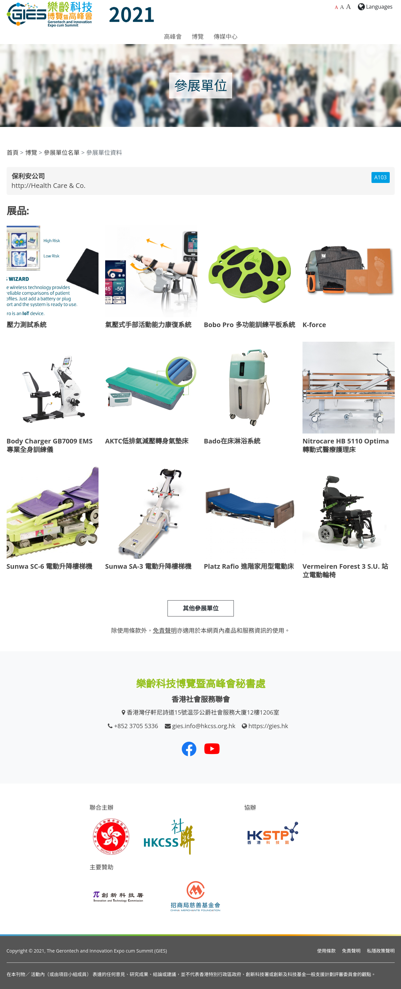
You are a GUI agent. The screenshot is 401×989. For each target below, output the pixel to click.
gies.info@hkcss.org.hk (203, 726)
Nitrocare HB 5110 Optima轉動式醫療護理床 (345, 445)
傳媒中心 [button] (225, 36)
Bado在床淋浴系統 (232, 440)
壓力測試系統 (26, 324)
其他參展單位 (201, 608)
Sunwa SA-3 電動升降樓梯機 (148, 566)
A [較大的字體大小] (342, 7)
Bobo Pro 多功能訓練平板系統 (249, 324)
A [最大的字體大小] (348, 7)
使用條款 (326, 951)
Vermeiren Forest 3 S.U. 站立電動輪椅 (345, 570)
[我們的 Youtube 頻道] (212, 748)
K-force (314, 324)
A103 (380, 177)
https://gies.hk (268, 726)
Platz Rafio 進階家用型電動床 (249, 566)
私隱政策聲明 (381, 951)
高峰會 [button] (173, 36)
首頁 (13, 152)
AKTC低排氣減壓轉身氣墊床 (146, 440)
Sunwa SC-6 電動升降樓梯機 (50, 566)
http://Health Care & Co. (49, 185)
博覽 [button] (198, 36)
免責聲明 (351, 951)
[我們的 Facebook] (189, 748)
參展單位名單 (62, 152)
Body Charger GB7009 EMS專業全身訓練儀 (50, 445)
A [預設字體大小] (336, 7)
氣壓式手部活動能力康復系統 (148, 324)
